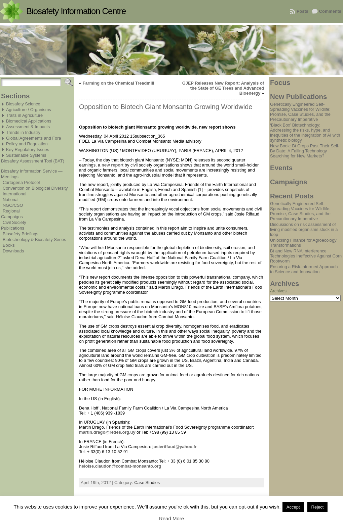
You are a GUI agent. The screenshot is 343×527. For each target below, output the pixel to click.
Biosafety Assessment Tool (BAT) (32, 160)
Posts (302, 11)
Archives (278, 290)
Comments (330, 11)
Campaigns (12, 216)
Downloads (13, 250)
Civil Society (14, 222)
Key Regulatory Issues (27, 149)
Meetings (9, 176)
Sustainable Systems (26, 155)
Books (9, 245)
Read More (171, 518)
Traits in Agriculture (24, 115)
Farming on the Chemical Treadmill (118, 83)
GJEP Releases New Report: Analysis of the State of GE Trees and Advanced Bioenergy (223, 88)
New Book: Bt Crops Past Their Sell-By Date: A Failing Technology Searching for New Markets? (304, 150)
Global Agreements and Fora (33, 138)
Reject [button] (317, 507)
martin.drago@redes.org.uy (107, 432)
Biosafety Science (23, 103)
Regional (11, 210)
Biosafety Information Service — (32, 171)
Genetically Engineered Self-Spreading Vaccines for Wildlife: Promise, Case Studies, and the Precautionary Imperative (300, 112)
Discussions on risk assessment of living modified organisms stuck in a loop (304, 229)
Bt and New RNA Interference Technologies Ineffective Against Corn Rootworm (306, 256)
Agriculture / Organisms (28, 109)
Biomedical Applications (28, 121)
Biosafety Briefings (20, 233)
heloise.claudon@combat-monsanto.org (120, 466)
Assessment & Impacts (28, 126)
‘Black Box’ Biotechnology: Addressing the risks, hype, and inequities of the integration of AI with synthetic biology (305, 133)
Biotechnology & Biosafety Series (34, 239)
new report (112, 164)
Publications (12, 228)
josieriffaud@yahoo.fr (174, 446)
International (14, 193)
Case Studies (147, 482)
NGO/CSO (13, 205)
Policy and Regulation (27, 143)
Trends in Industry (23, 132)
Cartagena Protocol (21, 182)
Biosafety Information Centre (76, 11)
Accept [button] (293, 507)
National (10, 199)
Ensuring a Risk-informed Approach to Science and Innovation (304, 269)
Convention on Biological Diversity (35, 188)
